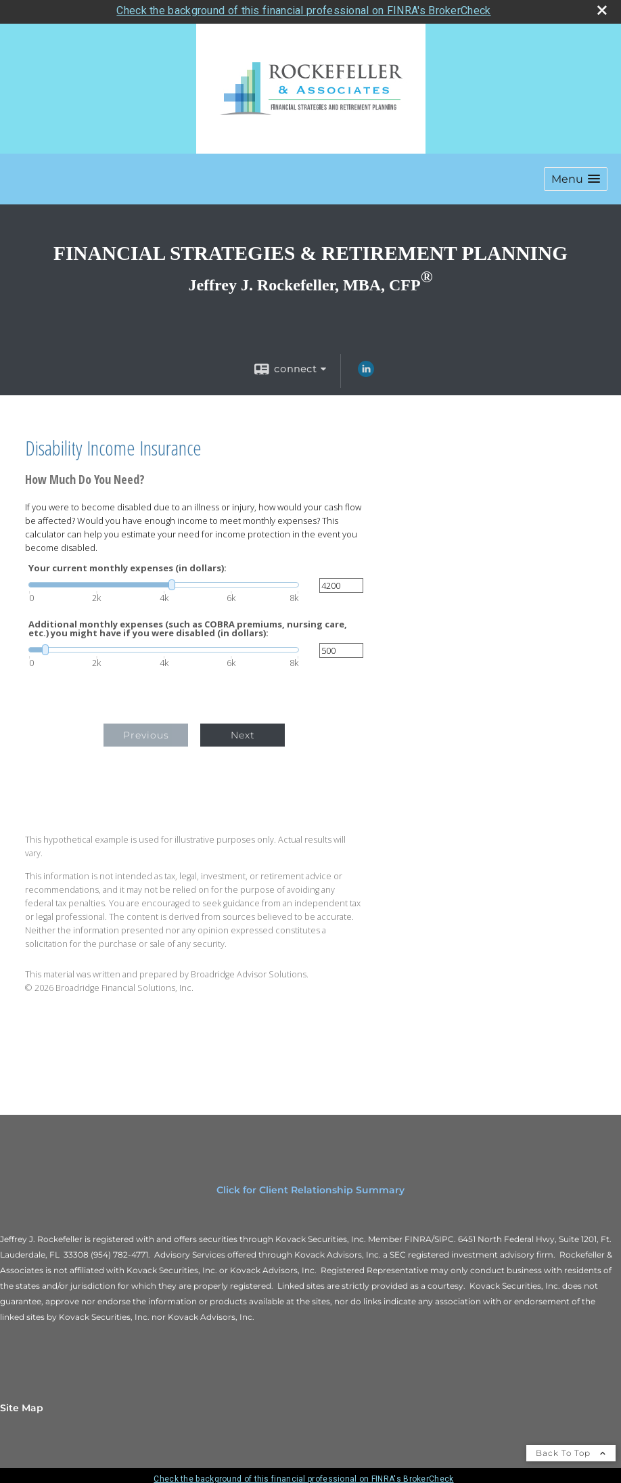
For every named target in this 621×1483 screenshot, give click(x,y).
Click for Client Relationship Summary (310, 1186)
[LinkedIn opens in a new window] (366, 369)
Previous (146, 731)
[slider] (163, 580)
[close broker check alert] (602, 6)
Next (243, 731)
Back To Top (571, 1449)
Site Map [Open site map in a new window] (21, 1404)
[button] (575, 175)
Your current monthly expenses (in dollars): (127, 564)
